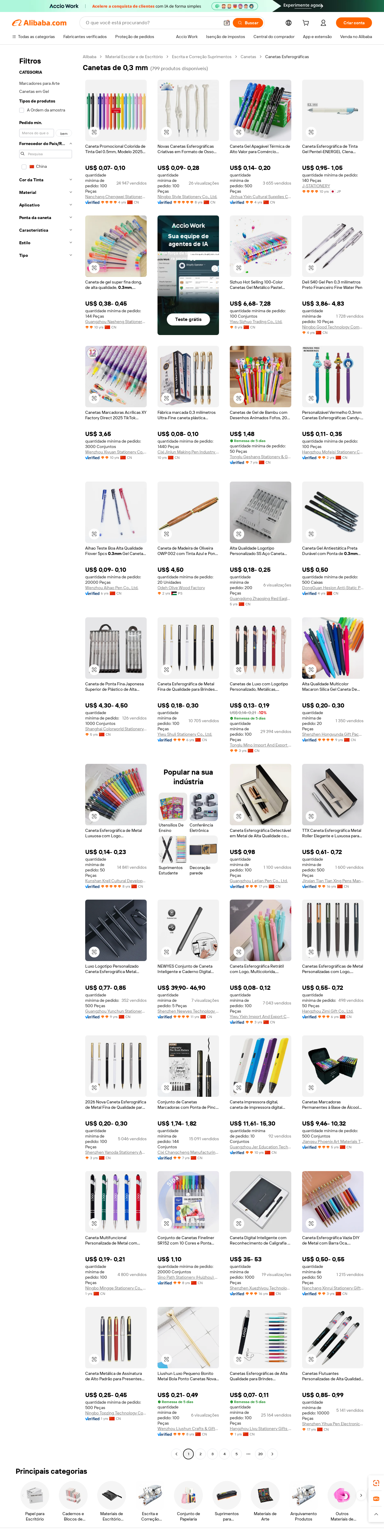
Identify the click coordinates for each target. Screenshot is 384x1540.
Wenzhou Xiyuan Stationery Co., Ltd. (116, 452)
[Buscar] (248, 23)
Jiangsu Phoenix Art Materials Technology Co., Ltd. (333, 1141)
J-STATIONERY (316, 185)
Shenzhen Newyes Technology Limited (188, 1011)
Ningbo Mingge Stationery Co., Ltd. (116, 1288)
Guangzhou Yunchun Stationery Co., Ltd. (116, 1011)
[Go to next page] (272, 1454)
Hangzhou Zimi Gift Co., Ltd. (327, 1011)
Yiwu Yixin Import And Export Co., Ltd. (260, 1016)
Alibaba (89, 56)
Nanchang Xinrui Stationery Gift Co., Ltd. (333, 1288)
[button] (226, 22)
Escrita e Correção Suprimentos (202, 56)
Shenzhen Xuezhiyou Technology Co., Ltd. (260, 1288)
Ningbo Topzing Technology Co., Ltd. (116, 1413)
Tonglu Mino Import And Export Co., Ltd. (260, 745)
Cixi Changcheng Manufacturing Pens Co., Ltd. (188, 1152)
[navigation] (46, 756)
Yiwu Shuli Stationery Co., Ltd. (185, 734)
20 (260, 1454)
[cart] (306, 23)
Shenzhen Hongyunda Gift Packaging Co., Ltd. (333, 734)
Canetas (248, 56)
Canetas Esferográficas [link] (287, 56)
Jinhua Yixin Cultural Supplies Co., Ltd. (260, 196)
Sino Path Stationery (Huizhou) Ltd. (188, 1277)
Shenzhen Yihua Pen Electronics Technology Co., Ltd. (333, 1423)
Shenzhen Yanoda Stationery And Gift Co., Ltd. (116, 1152)
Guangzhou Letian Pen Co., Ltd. (259, 880)
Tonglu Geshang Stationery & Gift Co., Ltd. (260, 456)
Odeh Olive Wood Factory (181, 587)
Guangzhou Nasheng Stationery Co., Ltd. (116, 321)
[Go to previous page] (176, 1454)
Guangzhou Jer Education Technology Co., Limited (260, 1146)
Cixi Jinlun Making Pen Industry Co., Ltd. (188, 452)
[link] (376, 1483)
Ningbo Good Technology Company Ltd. (333, 327)
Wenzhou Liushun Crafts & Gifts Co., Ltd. (188, 1428)
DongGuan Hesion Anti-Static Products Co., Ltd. (333, 587)
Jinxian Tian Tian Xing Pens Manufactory (333, 880)
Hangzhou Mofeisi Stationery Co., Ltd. (333, 452)
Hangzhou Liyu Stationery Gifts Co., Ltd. (260, 1428)
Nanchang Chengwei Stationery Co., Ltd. (116, 196)
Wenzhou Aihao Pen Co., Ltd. (111, 587)
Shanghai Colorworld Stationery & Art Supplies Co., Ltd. (116, 728)
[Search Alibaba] (152, 22)
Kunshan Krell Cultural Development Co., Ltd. (116, 880)
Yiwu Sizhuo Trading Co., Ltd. (256, 321)
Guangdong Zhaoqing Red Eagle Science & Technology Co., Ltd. (260, 598)
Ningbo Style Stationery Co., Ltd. (187, 196)
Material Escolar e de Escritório (134, 56)
